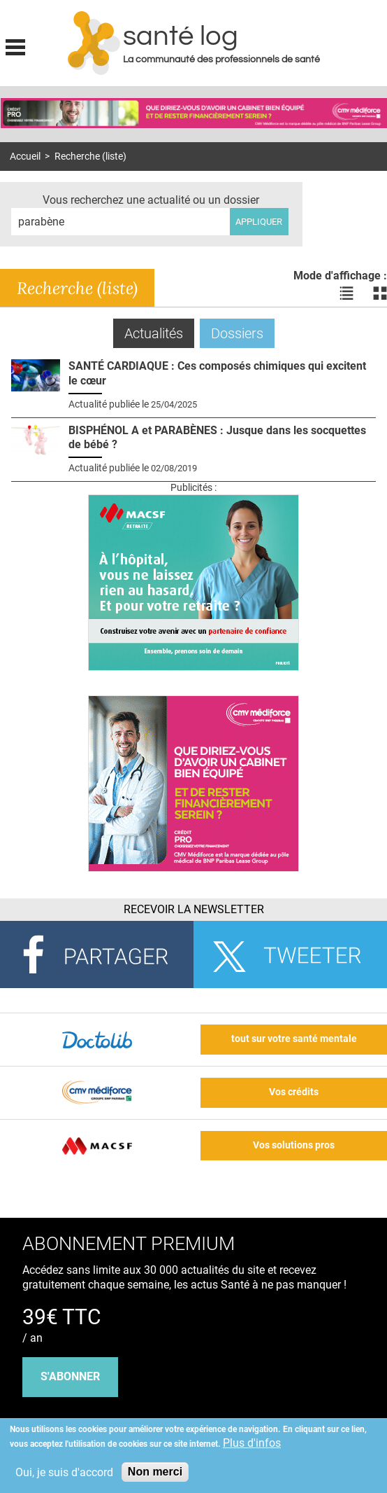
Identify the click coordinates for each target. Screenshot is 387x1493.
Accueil (25, 156)
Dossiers (237, 333)
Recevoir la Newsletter (194, 909)
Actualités (159, 333)
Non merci (155, 1472)
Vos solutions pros (294, 1145)
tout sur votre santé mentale (294, 1039)
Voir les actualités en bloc (380, 293)
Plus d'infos (252, 1443)
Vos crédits (294, 1092)
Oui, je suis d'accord (64, 1472)
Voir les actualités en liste (346, 293)
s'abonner (70, 1376)
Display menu (15, 45)
